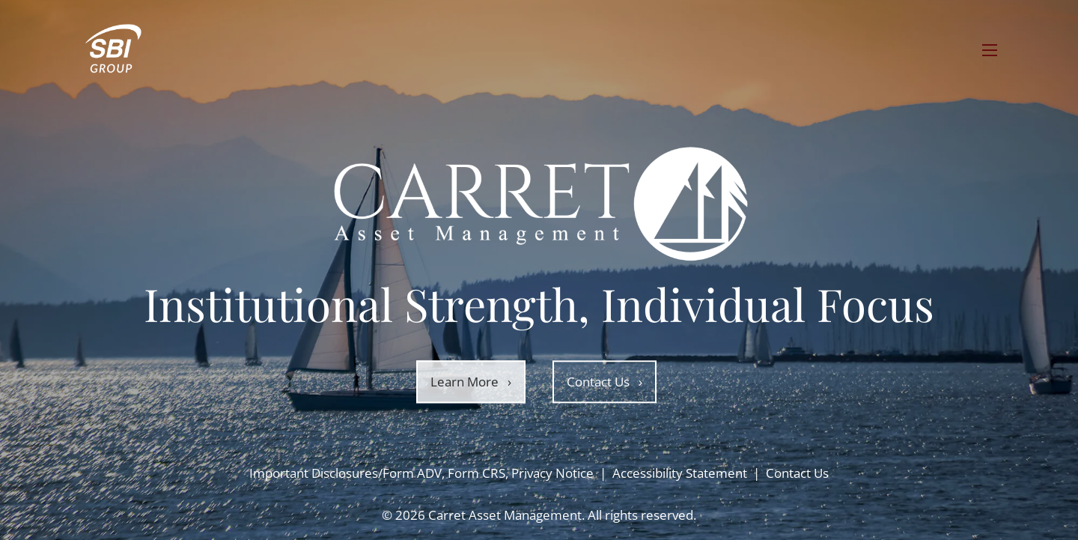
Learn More (470, 381)
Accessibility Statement (679, 473)
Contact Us (604, 381)
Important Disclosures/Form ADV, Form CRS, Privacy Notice (421, 473)
